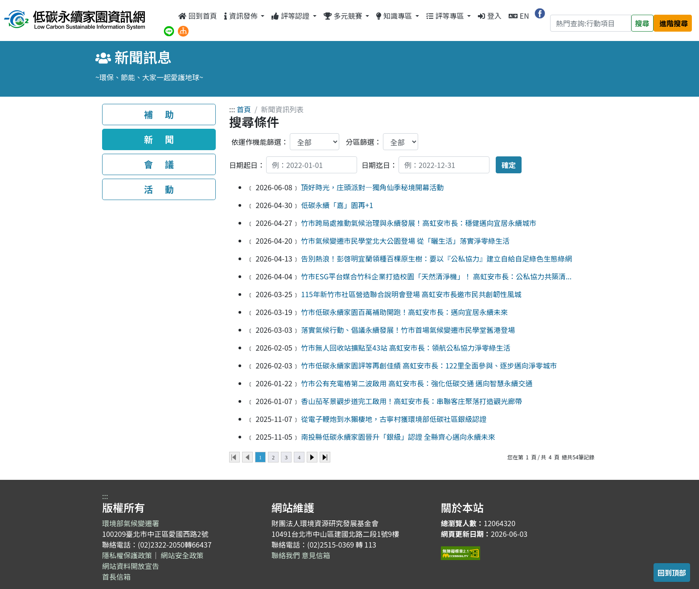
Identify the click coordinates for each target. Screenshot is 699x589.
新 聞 (159, 139)
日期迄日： (379, 165)
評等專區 (445, 15)
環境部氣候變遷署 (130, 523)
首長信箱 (116, 576)
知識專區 (394, 15)
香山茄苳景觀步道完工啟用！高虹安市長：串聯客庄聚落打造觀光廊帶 (411, 401)
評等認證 (291, 15)
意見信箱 (316, 555)
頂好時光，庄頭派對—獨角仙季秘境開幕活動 (372, 187)
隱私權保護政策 (127, 555)
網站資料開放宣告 (130, 565)
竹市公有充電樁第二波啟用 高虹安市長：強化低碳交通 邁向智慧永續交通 (416, 383)
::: (168, 15)
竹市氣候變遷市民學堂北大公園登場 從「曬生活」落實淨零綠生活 (405, 240)
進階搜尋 (673, 23)
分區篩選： (364, 141)
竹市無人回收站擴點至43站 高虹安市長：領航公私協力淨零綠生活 (405, 347)
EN (519, 15)
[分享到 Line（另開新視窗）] (169, 30)
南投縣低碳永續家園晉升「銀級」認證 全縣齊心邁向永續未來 (398, 436)
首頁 (244, 109)
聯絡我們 (285, 555)
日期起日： (247, 165)
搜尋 (642, 23)
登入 (490, 15)
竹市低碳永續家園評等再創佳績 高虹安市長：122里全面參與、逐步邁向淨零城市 (429, 365)
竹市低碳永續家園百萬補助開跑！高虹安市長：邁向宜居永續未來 (404, 312)
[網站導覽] (183, 30)
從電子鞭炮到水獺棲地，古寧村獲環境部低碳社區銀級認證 (393, 418)
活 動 (159, 189)
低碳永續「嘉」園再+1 (337, 205)
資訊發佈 (241, 15)
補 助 (159, 114)
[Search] (590, 23)
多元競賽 (344, 15)
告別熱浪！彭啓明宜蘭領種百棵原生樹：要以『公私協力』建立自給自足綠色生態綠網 (436, 258)
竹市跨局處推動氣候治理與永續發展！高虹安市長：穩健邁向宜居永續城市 (418, 222)
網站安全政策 (182, 555)
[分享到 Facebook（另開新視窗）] (540, 12)
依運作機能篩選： (259, 141)
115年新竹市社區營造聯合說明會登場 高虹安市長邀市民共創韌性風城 (411, 294)
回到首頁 (197, 15)
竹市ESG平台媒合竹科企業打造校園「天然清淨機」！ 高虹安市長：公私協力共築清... (436, 276)
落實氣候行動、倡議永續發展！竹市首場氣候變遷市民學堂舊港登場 (408, 329)
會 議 (159, 164)
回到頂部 (672, 572)
